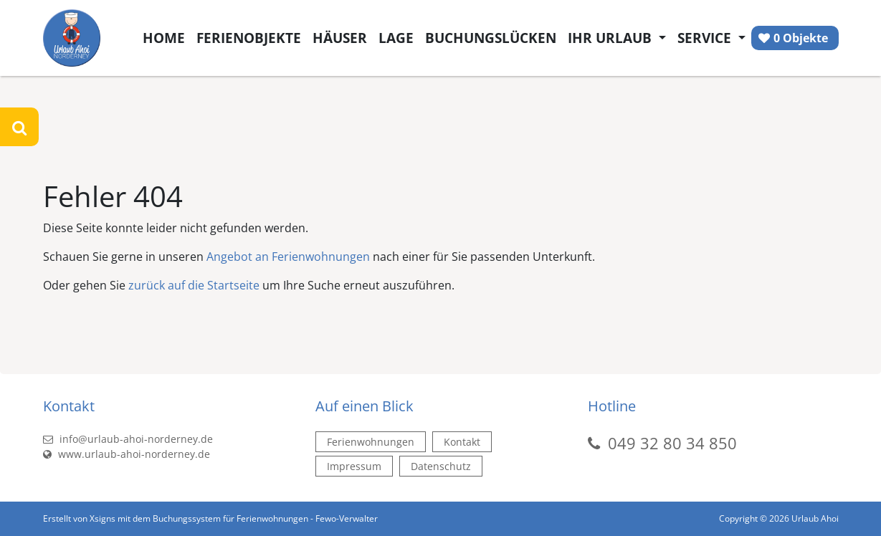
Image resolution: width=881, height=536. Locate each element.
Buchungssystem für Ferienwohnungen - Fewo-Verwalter (265, 518)
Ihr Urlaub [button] (611, 37)
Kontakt (462, 442)
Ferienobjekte (248, 37)
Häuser (340, 37)
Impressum (354, 466)
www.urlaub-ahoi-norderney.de (126, 454)
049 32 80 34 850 (672, 443)
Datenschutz (441, 466)
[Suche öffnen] (19, 126)
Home (164, 37)
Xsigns (102, 518)
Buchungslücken (490, 37)
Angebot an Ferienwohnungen (288, 256)
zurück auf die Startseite (193, 285)
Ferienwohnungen (370, 442)
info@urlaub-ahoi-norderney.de (128, 439)
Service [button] (706, 37)
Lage (396, 37)
